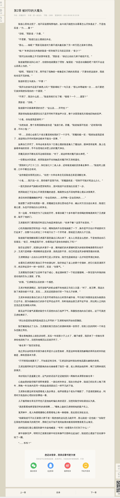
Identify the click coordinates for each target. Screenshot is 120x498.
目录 (58, 492)
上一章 (23, 492)
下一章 (94, 492)
